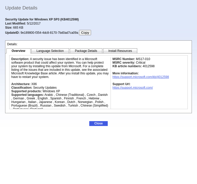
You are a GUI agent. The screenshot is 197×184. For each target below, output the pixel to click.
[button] (98, 123)
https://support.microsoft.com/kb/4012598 (141, 77)
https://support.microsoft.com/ (133, 87)
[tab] (18, 51)
